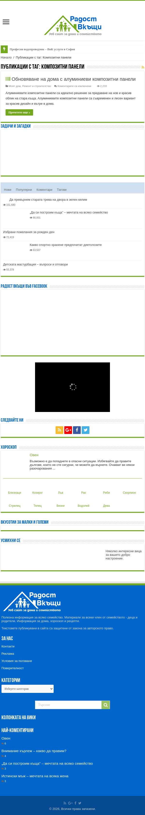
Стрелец (15, 501)
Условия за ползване (16, 661)
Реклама (7, 653)
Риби (106, 488)
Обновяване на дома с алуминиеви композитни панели (74, 79)
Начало (6, 57)
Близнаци (14, 488)
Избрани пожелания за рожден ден (28, 232)
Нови (7, 189)
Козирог (37, 488)
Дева (106, 501)
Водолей (83, 501)
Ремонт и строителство (36, 86)
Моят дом (15, 86)
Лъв (59, 488)
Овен (34, 455)
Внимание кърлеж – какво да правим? (33, 751)
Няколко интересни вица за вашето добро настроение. (124, 554)
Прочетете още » (19, 112)
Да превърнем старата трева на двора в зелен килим (48, 199)
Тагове (62, 189)
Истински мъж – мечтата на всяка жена (34, 776)
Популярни (24, 189)
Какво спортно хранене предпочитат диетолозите (66, 245)
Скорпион (129, 488)
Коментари (44, 189)
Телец (37, 501)
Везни (60, 501)
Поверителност (12, 668)
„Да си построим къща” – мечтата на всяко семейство (69, 212)
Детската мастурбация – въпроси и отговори (35, 264)
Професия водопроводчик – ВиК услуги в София (42, 49)
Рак (82, 488)
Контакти (7, 646)
